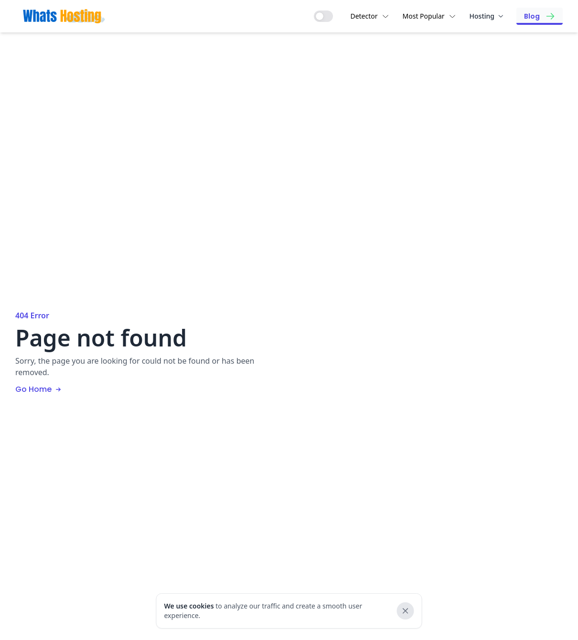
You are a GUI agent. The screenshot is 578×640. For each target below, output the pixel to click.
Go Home (39, 389)
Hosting (486, 16)
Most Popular (429, 16)
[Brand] (64, 16)
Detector (369, 16)
